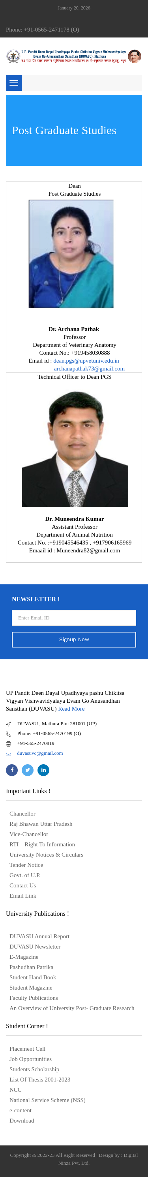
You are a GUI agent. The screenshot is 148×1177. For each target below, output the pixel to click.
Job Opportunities (30, 1059)
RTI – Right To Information (42, 844)
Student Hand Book (32, 977)
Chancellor (22, 813)
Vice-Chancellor (28, 834)
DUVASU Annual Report (39, 936)
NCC (15, 1090)
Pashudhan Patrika (31, 967)
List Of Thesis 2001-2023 (39, 1079)
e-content (20, 1110)
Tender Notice (26, 865)
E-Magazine (23, 957)
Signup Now (74, 639)
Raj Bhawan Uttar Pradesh (41, 824)
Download (21, 1120)
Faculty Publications (33, 998)
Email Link (22, 896)
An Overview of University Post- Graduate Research (72, 1008)
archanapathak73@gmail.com (89, 368)
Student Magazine (30, 987)
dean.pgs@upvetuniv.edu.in (86, 360)
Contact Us (22, 885)
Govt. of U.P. (25, 875)
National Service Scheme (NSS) (47, 1100)
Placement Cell (27, 1049)
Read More (71, 708)
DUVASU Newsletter (34, 946)
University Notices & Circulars (46, 854)
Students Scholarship (34, 1069)
